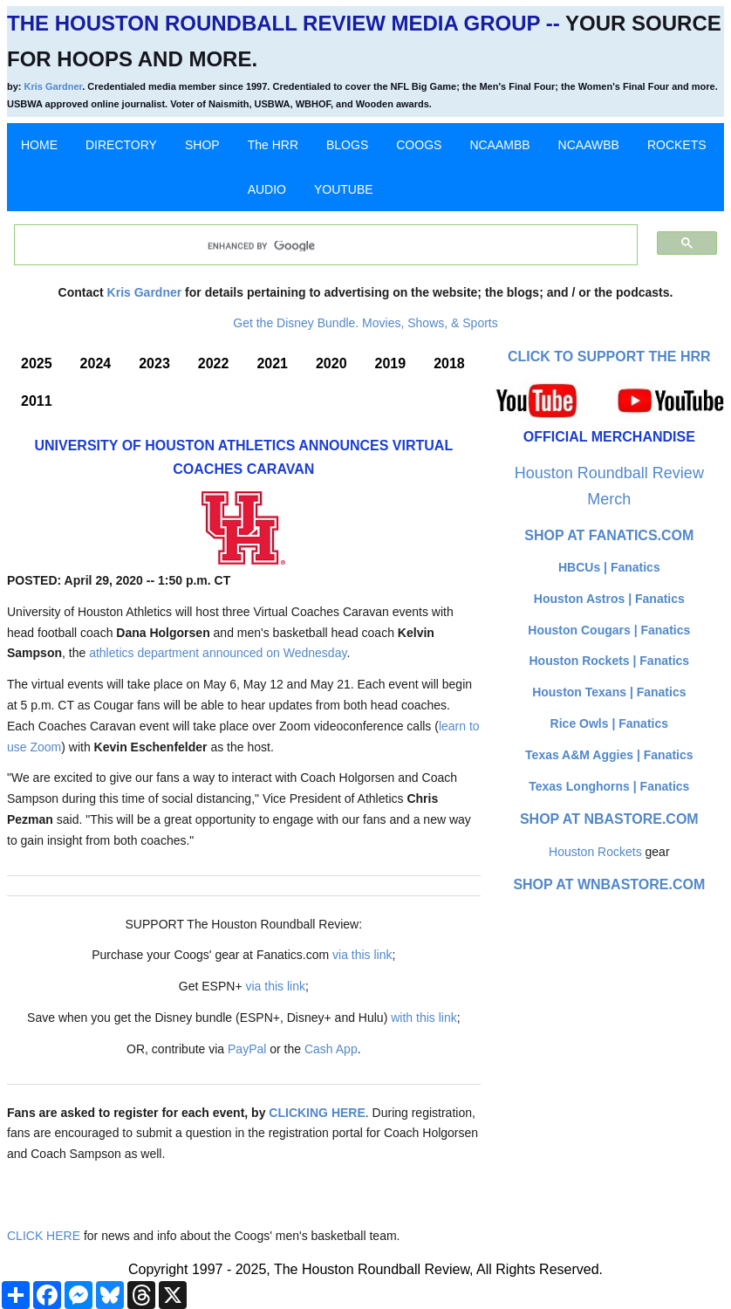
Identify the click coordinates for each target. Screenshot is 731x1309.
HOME (39, 145)
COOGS (418, 145)
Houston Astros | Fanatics (609, 599)
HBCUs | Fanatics (609, 567)
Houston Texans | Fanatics (609, 692)
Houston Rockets (595, 852)
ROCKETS (677, 145)
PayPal (247, 1049)
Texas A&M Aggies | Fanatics (609, 755)
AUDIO (267, 189)
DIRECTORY (121, 145)
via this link (362, 955)
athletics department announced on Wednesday (217, 653)
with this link (423, 1018)
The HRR (273, 145)
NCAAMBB (499, 145)
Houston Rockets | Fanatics (609, 661)
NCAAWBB (588, 145)
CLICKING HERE (317, 1113)
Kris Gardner (53, 86)
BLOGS (347, 145)
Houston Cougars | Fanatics (609, 630)
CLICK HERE (43, 1236)
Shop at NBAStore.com (609, 819)
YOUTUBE (343, 189)
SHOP (202, 145)
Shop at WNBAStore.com (609, 884)
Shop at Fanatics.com (608, 535)
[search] (317, 246)
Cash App (331, 1049)
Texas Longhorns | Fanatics (609, 786)
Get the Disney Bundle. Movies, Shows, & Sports (365, 323)
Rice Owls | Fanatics (609, 723)
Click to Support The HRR (609, 356)
